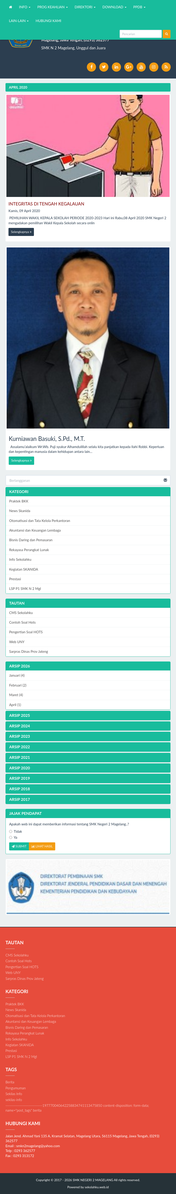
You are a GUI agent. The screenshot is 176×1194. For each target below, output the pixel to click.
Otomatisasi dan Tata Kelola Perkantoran (39, 521)
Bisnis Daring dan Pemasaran (30, 540)
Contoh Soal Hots (22, 622)
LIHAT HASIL (42, 846)
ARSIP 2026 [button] (19, 666)
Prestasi (15, 579)
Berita (10, 1082)
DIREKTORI (85, 7)
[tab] (88, 666)
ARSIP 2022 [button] (19, 746)
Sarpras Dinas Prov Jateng (28, 651)
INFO (24, 7)
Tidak (15, 831)
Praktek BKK (18, 501)
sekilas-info (14, 1100)
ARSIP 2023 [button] (19, 736)
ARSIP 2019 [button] (19, 778)
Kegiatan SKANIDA (23, 569)
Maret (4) (16, 695)
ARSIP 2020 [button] (19, 767)
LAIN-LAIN (19, 21)
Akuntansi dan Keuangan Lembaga (35, 530)
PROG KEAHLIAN (52, 7)
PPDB (139, 7)
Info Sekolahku (20, 559)
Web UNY (17, 642)
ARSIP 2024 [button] (19, 725)
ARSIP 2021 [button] (19, 757)
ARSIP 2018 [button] (19, 788)
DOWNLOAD (114, 7)
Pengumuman (16, 1088)
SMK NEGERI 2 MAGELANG (92, 1180)
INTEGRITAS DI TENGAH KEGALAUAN (46, 203)
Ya (13, 837)
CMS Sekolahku (21, 613)
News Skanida (19, 511)
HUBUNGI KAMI (48, 21)
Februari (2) (17, 685)
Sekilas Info (14, 1094)
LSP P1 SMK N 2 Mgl (25, 588)
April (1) (15, 705)
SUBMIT (19, 846)
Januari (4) (17, 675)
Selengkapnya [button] (21, 232)
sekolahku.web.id (97, 1187)
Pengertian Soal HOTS (26, 632)
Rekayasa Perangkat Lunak (29, 550)
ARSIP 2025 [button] (19, 715)
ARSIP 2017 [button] (19, 799)
